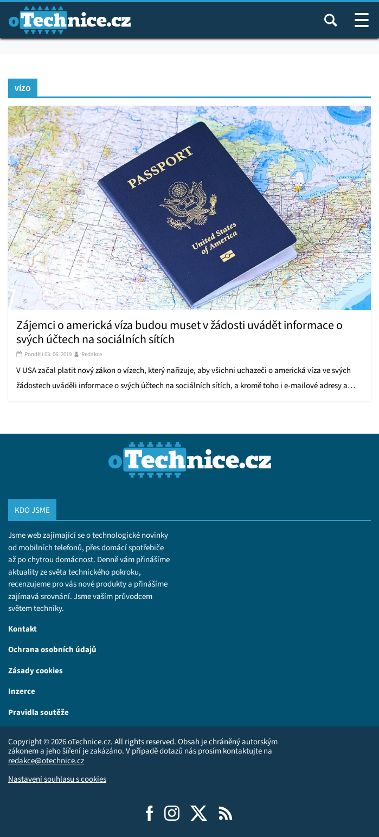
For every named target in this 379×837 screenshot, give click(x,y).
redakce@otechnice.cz (46, 760)
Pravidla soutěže (38, 712)
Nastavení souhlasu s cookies (57, 779)
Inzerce (21, 691)
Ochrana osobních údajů (52, 649)
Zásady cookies (35, 670)
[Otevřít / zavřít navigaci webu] (361, 20)
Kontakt (22, 628)
